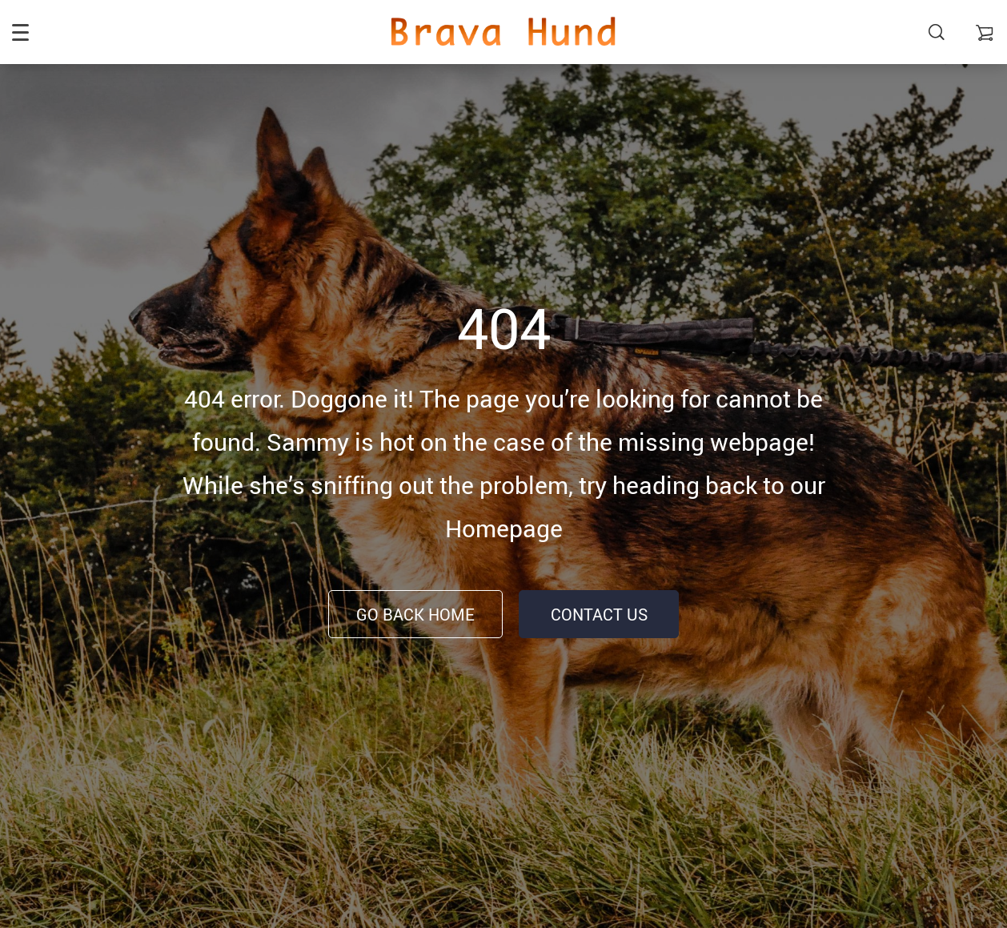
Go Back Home (415, 614)
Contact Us (599, 614)
